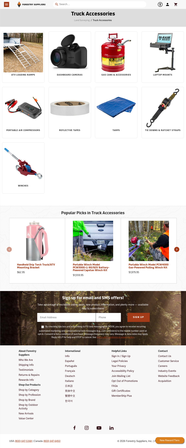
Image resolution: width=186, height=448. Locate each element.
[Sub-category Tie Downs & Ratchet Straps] (163, 112)
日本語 (69, 386)
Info (67, 356)
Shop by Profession (30, 395)
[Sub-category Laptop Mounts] (163, 57)
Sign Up (138, 317)
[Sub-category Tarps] (116, 112)
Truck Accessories (102, 20)
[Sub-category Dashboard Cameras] (70, 57)
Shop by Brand (27, 400)
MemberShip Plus (122, 395)
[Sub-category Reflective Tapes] (70, 112)
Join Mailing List (121, 376)
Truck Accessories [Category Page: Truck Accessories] (93, 14)
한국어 (69, 401)
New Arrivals (26, 413)
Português (71, 366)
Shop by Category (29, 390)
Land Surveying (82, 20)
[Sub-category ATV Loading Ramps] (23, 57)
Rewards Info (26, 380)
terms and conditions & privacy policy (115, 337)
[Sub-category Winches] (23, 168)
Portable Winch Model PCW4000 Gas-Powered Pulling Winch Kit (148, 266)
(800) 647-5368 (23, 441)
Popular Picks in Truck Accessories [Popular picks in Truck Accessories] (93, 213)
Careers (162, 366)
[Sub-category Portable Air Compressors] (23, 112)
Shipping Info (26, 365)
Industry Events (167, 371)
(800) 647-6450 (51, 441)
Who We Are (26, 360)
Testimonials (26, 370)
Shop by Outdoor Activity (28, 406)
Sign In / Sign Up (121, 356)
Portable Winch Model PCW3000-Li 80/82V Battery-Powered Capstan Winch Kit (91, 268)
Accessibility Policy (123, 371)
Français (70, 371)
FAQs (115, 386)
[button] (9, 249)
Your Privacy (119, 366)
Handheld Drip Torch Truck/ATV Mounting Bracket (36, 266)
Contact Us (164, 356)
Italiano (69, 381)
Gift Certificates (121, 391)
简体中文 (70, 391)
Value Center (26, 418)
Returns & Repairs (29, 375)
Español (69, 361)
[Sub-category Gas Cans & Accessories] (116, 57)
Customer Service (168, 361)
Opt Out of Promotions (125, 381)
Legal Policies (120, 361)
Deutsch (70, 376)
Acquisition (164, 381)
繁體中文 (70, 395)
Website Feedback (169, 376)
